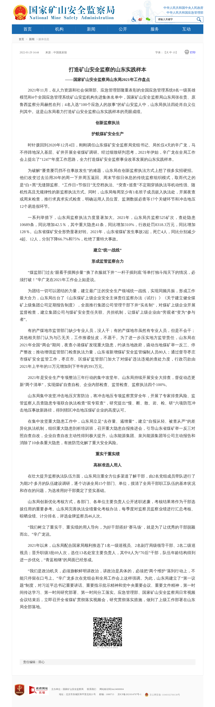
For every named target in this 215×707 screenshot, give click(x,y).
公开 (123, 29)
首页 (27, 29)
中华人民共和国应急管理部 (185, 12)
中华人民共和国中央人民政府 (183, 7)
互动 (186, 29)
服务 (154, 29)
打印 (192, 52)
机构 (59, 29)
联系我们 (91, 689)
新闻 (91, 29)
